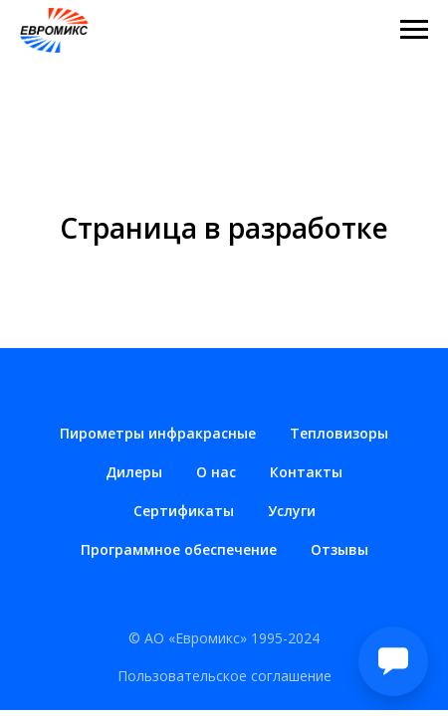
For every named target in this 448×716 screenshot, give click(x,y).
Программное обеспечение (179, 549)
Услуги (292, 510)
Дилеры (134, 471)
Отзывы (339, 549)
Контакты (306, 471)
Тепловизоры (339, 433)
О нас (216, 471)
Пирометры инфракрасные (158, 433)
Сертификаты (183, 510)
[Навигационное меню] (414, 30)
